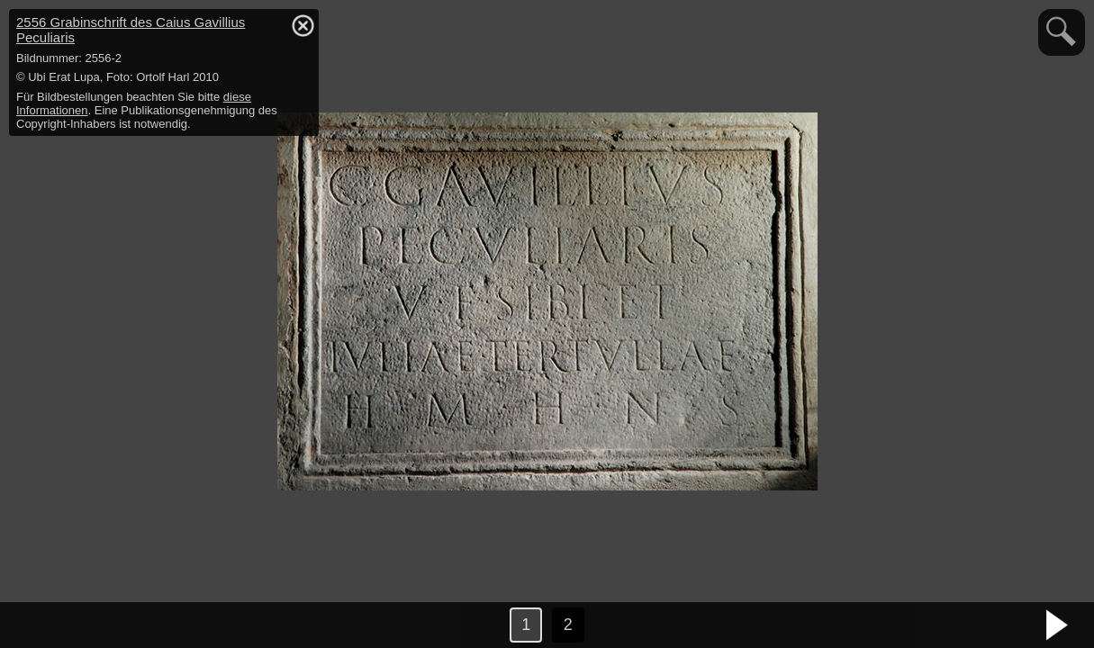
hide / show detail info (302, 25)
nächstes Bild (1058, 625)
